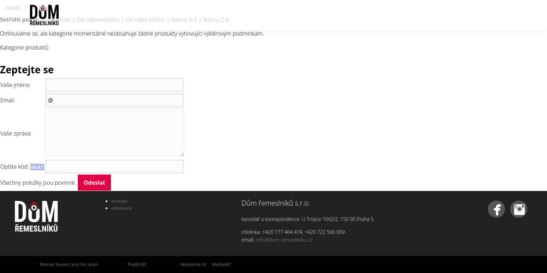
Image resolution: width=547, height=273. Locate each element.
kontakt (119, 201)
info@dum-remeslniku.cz (284, 239)
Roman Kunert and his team (69, 264)
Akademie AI (193, 264)
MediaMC (221, 264)
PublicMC (137, 264)
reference (121, 208)
